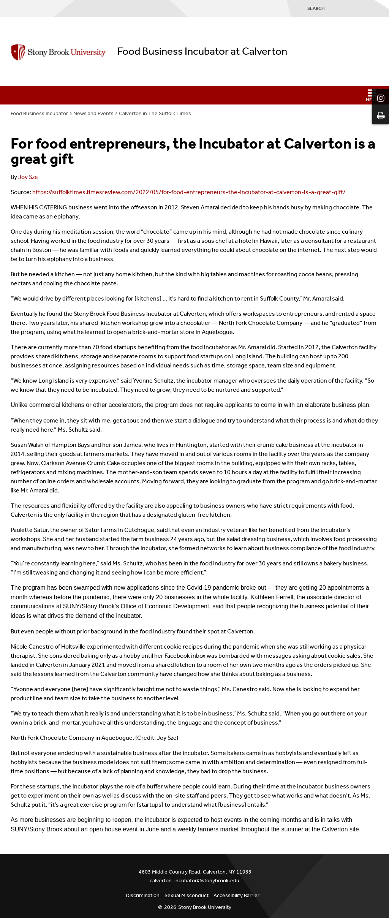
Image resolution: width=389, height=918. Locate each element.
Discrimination (143, 895)
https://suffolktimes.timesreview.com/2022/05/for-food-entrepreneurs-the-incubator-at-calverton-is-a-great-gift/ (189, 192)
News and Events (93, 113)
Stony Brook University (204, 907)
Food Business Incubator (39, 113)
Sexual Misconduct (186, 895)
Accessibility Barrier (236, 895)
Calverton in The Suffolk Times (155, 113)
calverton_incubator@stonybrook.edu (194, 880)
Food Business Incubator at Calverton (202, 51)
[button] (194, 95)
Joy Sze (28, 176)
